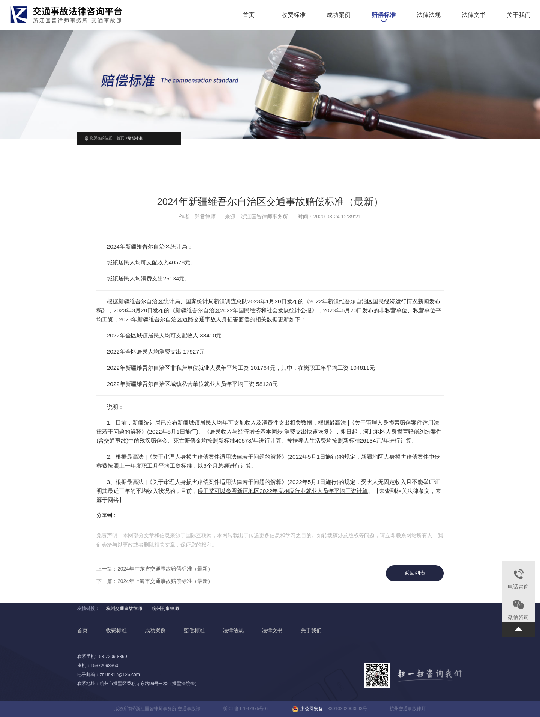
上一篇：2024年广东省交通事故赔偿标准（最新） (154, 569)
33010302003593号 (347, 708)
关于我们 (519, 16)
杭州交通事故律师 (124, 608)
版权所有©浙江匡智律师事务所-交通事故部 (157, 708)
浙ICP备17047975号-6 (245, 708)
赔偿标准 (384, 16)
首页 (249, 16)
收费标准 (294, 16)
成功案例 (339, 16)
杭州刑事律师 (165, 608)
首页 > (122, 138)
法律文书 (474, 16)
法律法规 (429, 16)
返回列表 (414, 573)
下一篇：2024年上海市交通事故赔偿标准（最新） (154, 581)
